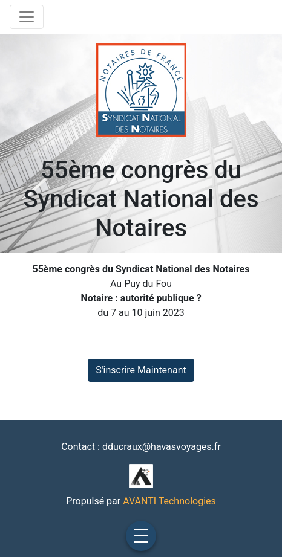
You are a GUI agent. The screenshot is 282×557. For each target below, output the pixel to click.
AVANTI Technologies (169, 501)
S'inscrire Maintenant (141, 370)
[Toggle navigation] (27, 17)
